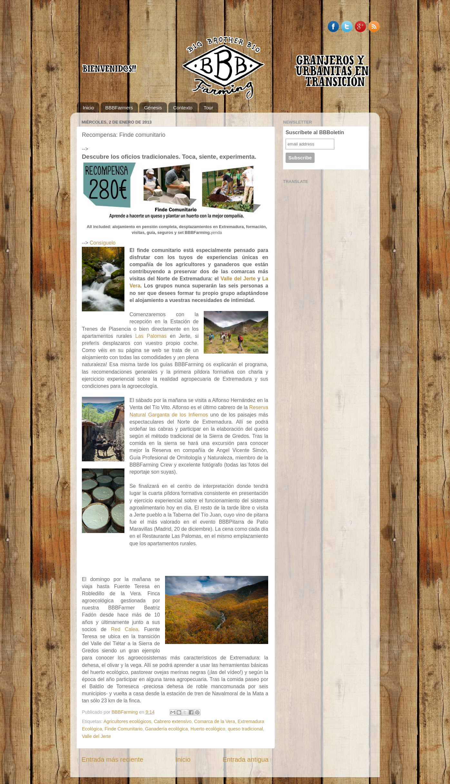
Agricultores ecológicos (127, 721)
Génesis (153, 107)
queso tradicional (245, 728)
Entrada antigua (246, 759)
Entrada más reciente (112, 759)
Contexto (182, 107)
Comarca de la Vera (214, 721)
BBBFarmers (119, 107)
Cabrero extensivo (172, 721)
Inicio (88, 107)
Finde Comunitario (123, 728)
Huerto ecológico (208, 728)
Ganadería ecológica (166, 728)
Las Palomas (151, 336)
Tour (208, 107)
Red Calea (124, 629)
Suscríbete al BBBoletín (315, 132)
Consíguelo (102, 243)
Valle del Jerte (238, 278)
